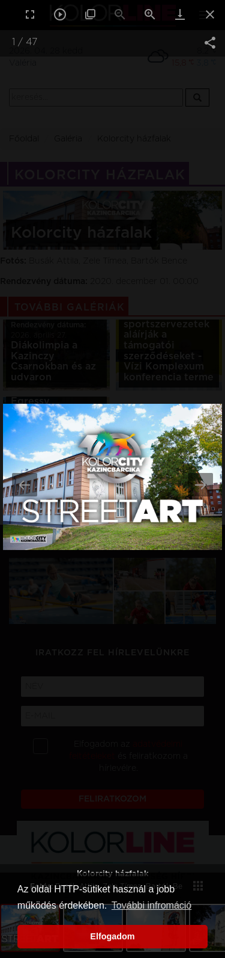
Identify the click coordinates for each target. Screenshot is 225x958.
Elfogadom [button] (112, 936)
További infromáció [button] (151, 905)
